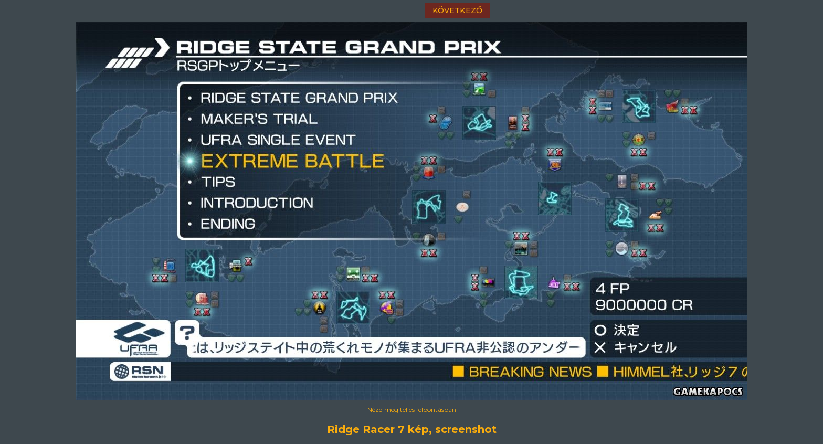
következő (457, 10)
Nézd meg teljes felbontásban (411, 410)
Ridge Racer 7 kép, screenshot (412, 429)
